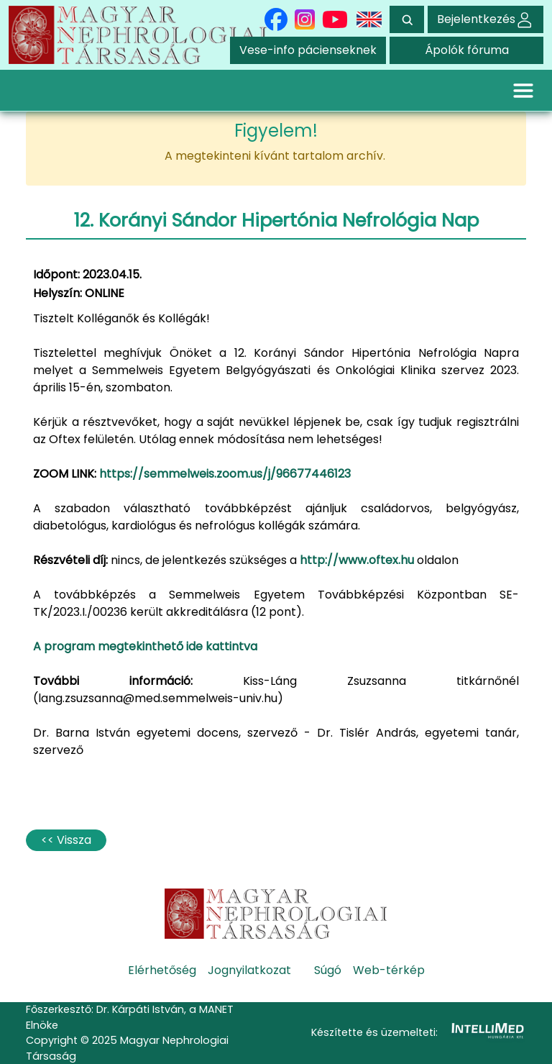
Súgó (327, 970)
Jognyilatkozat (249, 970)
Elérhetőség (162, 970)
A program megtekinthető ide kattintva (145, 646)
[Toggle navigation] (523, 90)
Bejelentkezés (485, 19)
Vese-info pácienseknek (308, 50)
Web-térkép (389, 970)
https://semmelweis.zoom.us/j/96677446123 (225, 473)
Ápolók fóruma (467, 50)
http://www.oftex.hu (357, 560)
